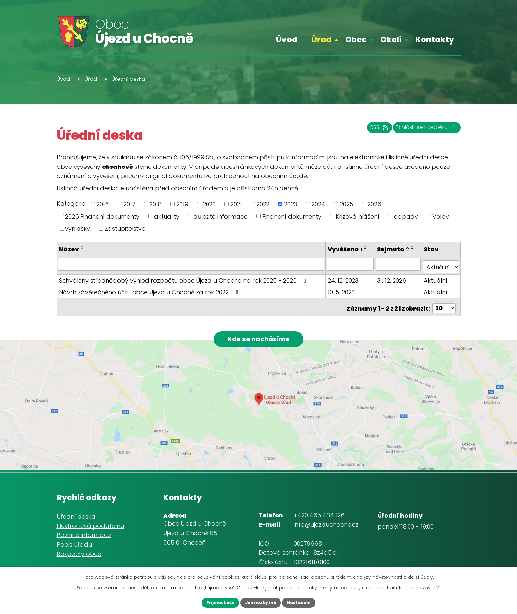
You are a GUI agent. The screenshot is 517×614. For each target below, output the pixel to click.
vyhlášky (77, 229)
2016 (102, 204)
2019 (182, 204)
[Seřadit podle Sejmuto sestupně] (413, 248)
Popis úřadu (74, 543)
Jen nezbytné (260, 602)
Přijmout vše (212, 602)
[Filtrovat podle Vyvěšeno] (350, 264)
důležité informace (221, 216)
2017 (129, 204)
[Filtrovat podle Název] (191, 264)
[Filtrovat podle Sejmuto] (399, 264)
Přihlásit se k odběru (420, 130)
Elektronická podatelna (90, 524)
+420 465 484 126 (319, 513)
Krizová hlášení (357, 216)
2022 (262, 204)
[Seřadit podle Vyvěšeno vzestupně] (366, 246)
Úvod (286, 39)
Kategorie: (71, 203)
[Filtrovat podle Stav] (441, 264)
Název (69, 249)
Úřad (321, 39)
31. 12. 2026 (392, 277)
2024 (318, 204)
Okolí (391, 39)
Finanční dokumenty (291, 216)
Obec (355, 39)
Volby (440, 216)
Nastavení (306, 602)
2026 (374, 204)
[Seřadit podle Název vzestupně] (82, 246)
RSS (362, 130)
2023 (290, 204)
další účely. (421, 576)
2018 (156, 204)
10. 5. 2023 (341, 289)
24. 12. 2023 (343, 277)
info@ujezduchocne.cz (326, 523)
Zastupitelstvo (125, 229)
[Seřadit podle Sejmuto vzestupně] (413, 246)
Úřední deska (76, 514)
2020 (209, 204)
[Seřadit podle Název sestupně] (82, 248)
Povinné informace (84, 533)
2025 (346, 204)
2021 (236, 204)
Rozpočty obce (79, 552)
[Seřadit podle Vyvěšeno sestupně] (366, 248)
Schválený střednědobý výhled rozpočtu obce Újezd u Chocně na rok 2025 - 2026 (184, 277)
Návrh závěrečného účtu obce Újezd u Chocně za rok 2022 (150, 289)
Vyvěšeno (345, 249)
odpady (406, 216)
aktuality (166, 216)
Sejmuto (393, 249)
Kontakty (434, 39)
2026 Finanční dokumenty (102, 216)
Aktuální (436, 277)
